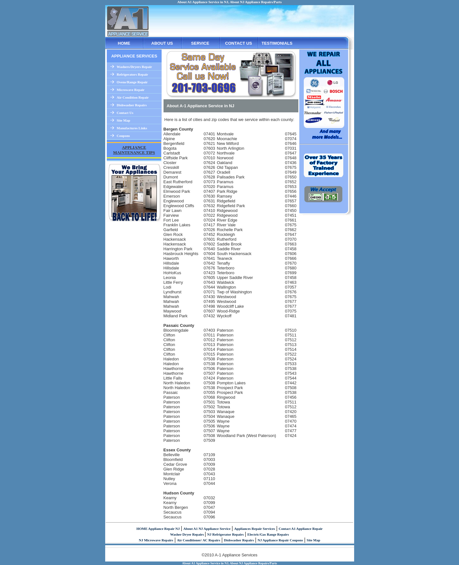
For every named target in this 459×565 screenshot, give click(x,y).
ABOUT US (162, 43)
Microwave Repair (130, 90)
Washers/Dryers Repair (134, 67)
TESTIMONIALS (277, 43)
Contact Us (125, 113)
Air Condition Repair (133, 97)
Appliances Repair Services (254, 529)
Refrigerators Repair (132, 74)
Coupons (123, 136)
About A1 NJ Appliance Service (206, 529)
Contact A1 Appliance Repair (301, 529)
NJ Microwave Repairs (156, 540)
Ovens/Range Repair (132, 82)
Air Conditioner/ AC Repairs (198, 540)
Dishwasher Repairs (132, 105)
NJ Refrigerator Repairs (225, 534)
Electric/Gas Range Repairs (268, 534)
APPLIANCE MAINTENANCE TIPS (134, 150)
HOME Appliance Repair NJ (158, 529)
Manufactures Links (132, 128)
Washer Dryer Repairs (187, 534)
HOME (124, 43)
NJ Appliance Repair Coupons (280, 540)
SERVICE (200, 43)
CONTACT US (238, 43)
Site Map (123, 120)
